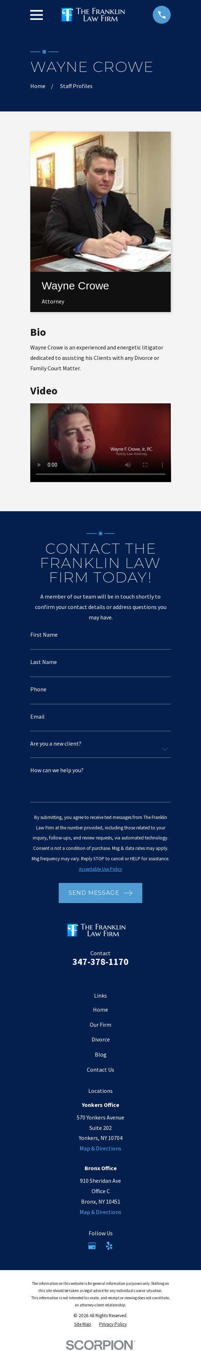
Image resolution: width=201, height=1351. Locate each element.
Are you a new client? (55, 743)
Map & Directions (100, 1148)
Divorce (100, 1039)
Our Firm (100, 1024)
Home (100, 1009)
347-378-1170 (100, 961)
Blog (101, 1054)
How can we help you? (57, 770)
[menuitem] (82, 1324)
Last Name (43, 662)
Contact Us (100, 1069)
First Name (44, 634)
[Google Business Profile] (92, 1246)
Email (37, 716)
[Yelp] (109, 1246)
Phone (38, 689)
